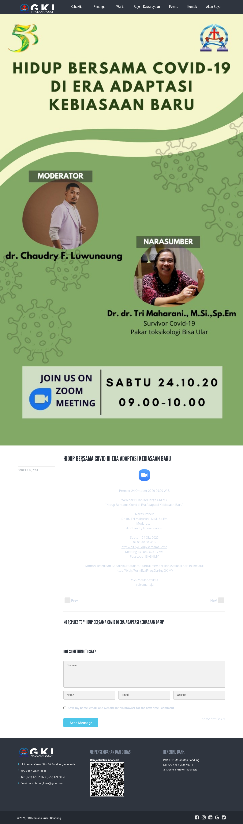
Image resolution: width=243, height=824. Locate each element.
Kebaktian (77, 7)
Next (217, 600)
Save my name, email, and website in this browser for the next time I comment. (121, 708)
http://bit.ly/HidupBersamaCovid (144, 547)
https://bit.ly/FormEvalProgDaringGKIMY (144, 570)
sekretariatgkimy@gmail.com (46, 783)
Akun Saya (213, 7)
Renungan (100, 7)
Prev (71, 600)
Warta (120, 7)
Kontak (192, 7)
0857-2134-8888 (36, 770)
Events (173, 7)
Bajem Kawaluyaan (147, 7)
